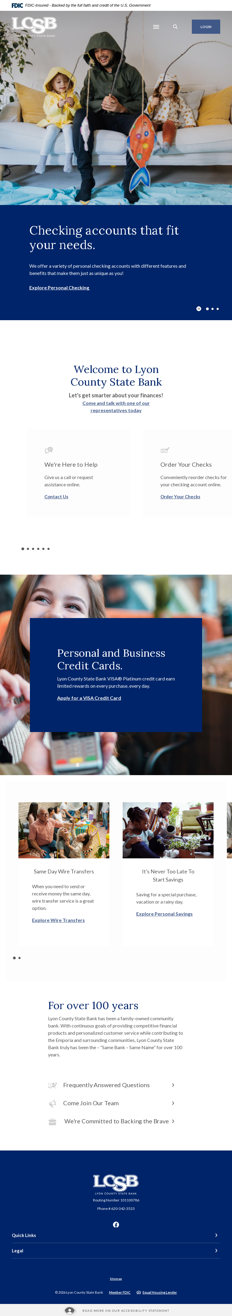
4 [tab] (38, 549)
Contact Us (56, 496)
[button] (116, 1085)
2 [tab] (212, 309)
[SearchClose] (175, 26)
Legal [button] (17, 1250)
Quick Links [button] (24, 1235)
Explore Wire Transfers (58, 920)
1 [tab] (207, 308)
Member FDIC (119, 1292)
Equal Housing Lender (160, 1292)
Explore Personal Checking (59, 287)
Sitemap (116, 1278)
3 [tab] (218, 309)
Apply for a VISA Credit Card (89, 698)
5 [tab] (43, 549)
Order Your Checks (180, 496)
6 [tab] (48, 549)
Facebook (116, 1225)
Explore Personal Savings (164, 914)
